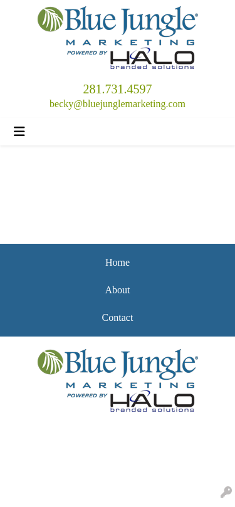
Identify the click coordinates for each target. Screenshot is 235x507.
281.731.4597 (117, 89)
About (117, 290)
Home (117, 262)
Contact (117, 317)
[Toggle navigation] (19, 131)
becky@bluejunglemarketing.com (117, 103)
